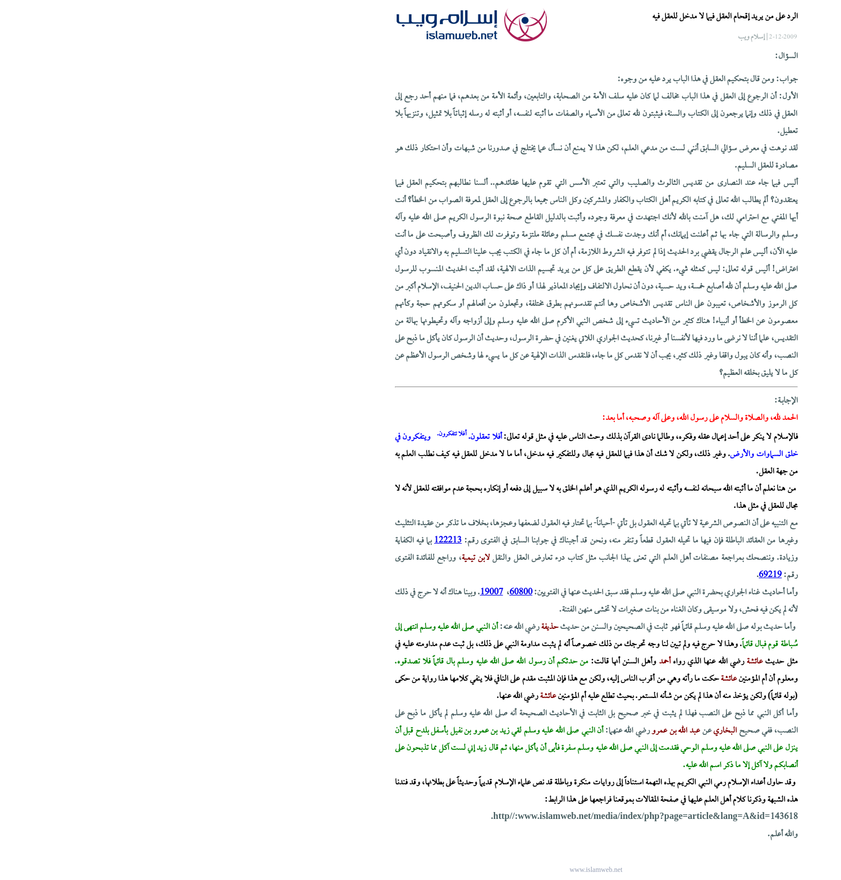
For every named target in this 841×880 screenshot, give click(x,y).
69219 (594, 575)
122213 (272, 540)
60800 (345, 592)
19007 (316, 592)
